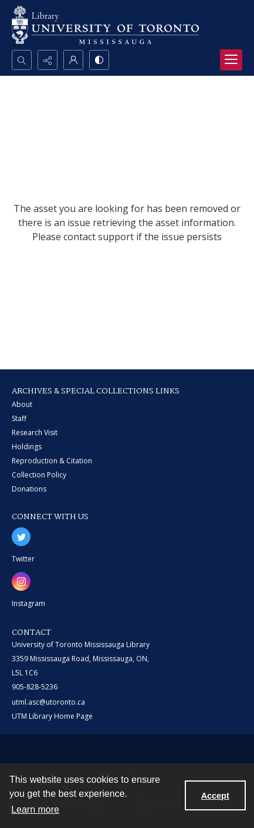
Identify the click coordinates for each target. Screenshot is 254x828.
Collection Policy (39, 475)
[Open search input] (21, 60)
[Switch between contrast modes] (99, 60)
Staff (19, 418)
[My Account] (73, 60)
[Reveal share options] (47, 60)
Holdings (27, 447)
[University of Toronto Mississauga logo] (105, 25)
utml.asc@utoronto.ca (48, 702)
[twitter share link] (21, 536)
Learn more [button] (35, 809)
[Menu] (231, 59)
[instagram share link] (21, 581)
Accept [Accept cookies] (215, 795)
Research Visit (34, 432)
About (22, 404)
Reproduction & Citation (52, 461)
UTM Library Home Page (52, 716)
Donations (29, 489)
